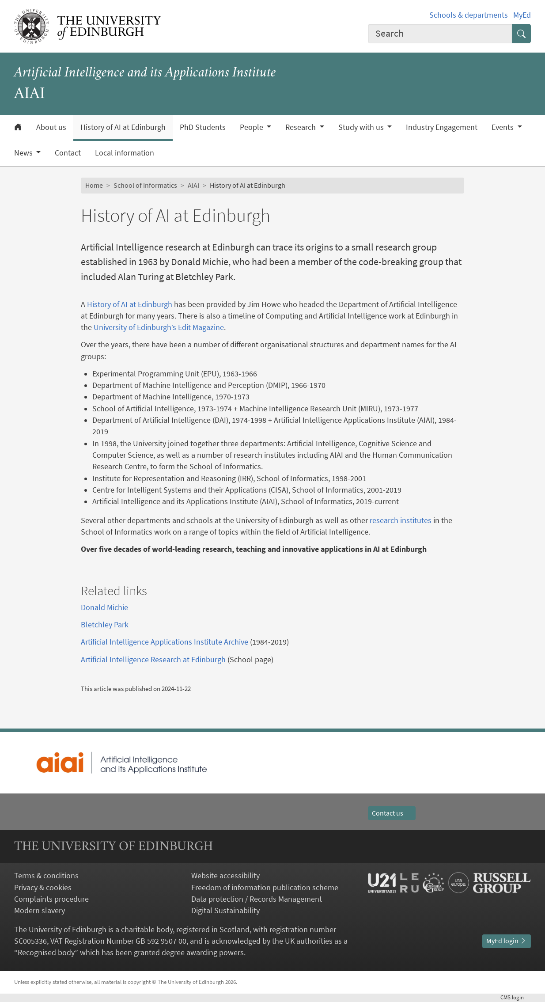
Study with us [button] (362, 127)
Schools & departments (468, 15)
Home (94, 185)
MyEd (522, 15)
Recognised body (46, 952)
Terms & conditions (46, 876)
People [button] (252, 127)
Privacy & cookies (43, 887)
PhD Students (203, 127)
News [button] (24, 153)
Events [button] (503, 127)
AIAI (193, 185)
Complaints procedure (51, 899)
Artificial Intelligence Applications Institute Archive (164, 642)
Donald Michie (104, 607)
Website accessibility (225, 876)
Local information (124, 153)
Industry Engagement (441, 127)
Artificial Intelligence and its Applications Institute (145, 73)
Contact (68, 153)
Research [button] (301, 127)
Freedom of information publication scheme (264, 887)
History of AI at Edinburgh (123, 127)
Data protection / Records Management (256, 899)
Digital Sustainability (225, 910)
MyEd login (506, 941)
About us (51, 127)
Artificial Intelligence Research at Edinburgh (153, 659)
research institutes (400, 520)
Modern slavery (39, 910)
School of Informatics (145, 185)
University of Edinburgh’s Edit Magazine (159, 327)
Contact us (392, 813)
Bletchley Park (105, 625)
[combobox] (440, 33)
